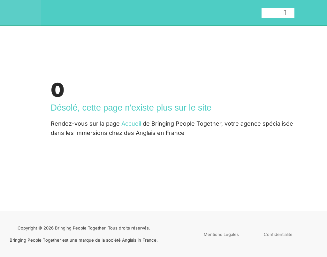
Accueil (131, 123)
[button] (285, 13)
